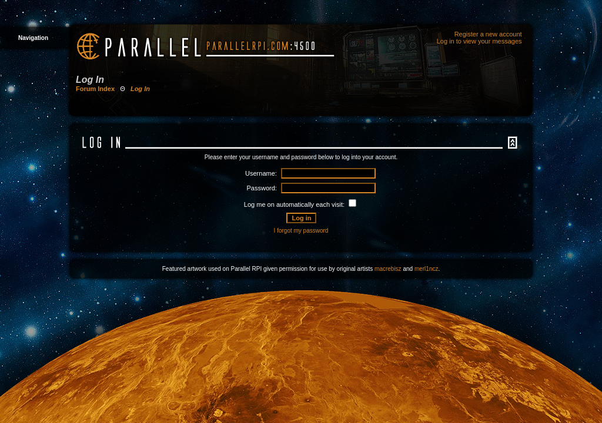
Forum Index (95, 88)
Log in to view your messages (479, 41)
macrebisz (388, 269)
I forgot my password (301, 230)
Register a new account (488, 34)
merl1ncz (426, 269)
